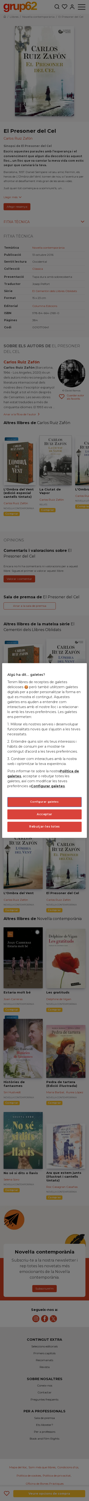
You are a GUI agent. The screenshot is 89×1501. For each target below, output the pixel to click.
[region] (44, 750)
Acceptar (44, 814)
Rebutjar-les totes (44, 826)
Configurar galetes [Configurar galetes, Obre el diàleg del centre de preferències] (44, 801)
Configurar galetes (48, 786)
